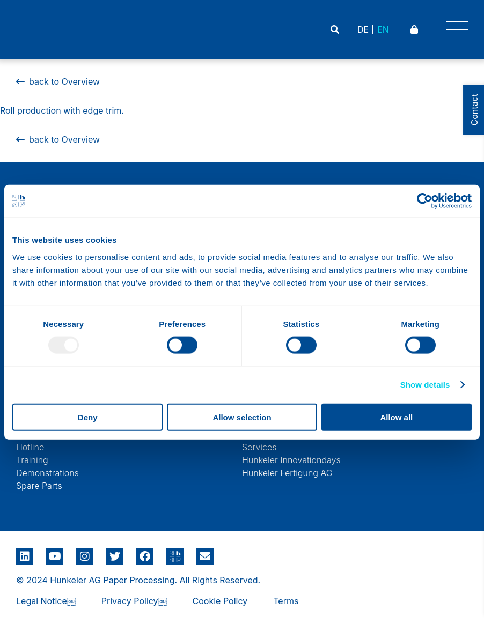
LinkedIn (25, 552)
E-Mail (205, 556)
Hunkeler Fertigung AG (287, 472)
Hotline (30, 447)
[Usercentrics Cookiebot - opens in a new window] (425, 201)
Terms (285, 601)
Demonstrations (47, 472)
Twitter (115, 552)
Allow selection (241, 416)
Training (32, 460)
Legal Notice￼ (46, 601)
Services (259, 447)
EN (383, 29)
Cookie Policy (220, 601)
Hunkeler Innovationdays (291, 460)
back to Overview (58, 139)
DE (363, 29)
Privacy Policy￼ (134, 601)
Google (175, 552)
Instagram (85, 552)
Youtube (55, 552)
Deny (88, 416)
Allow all (396, 416)
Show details (425, 384)
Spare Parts (39, 485)
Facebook (145, 552)
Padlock (415, 29)
